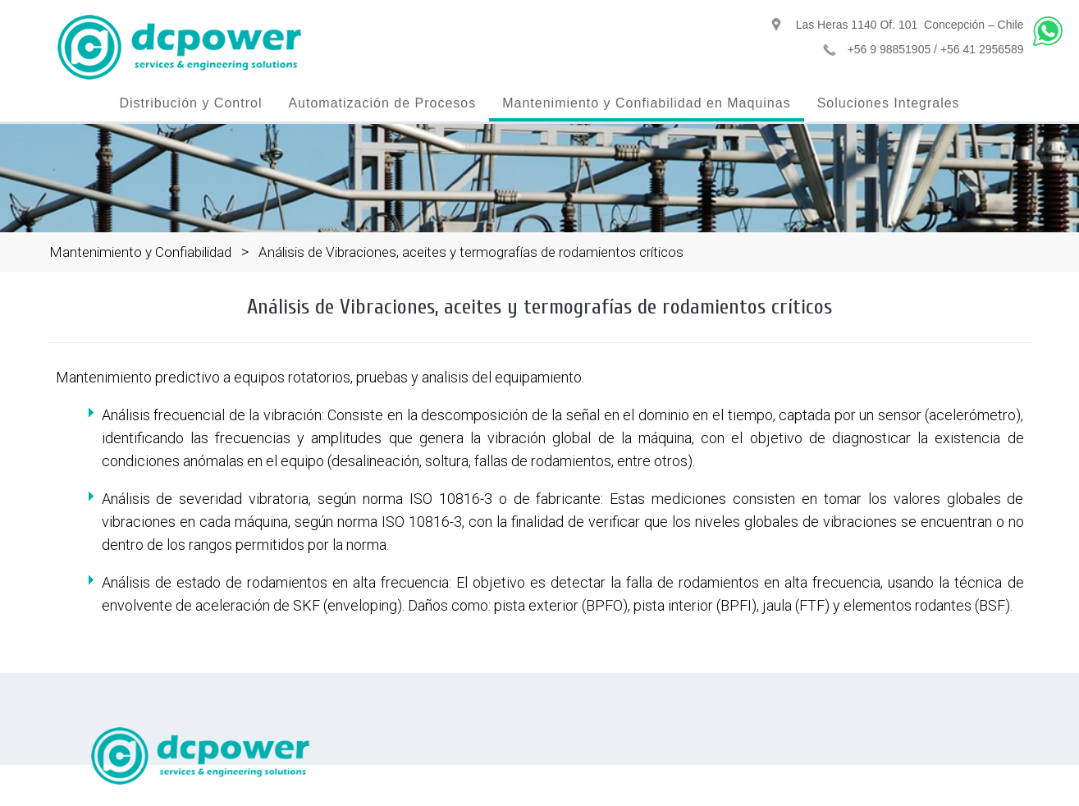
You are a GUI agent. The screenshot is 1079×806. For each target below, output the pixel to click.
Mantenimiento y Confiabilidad (140, 252)
